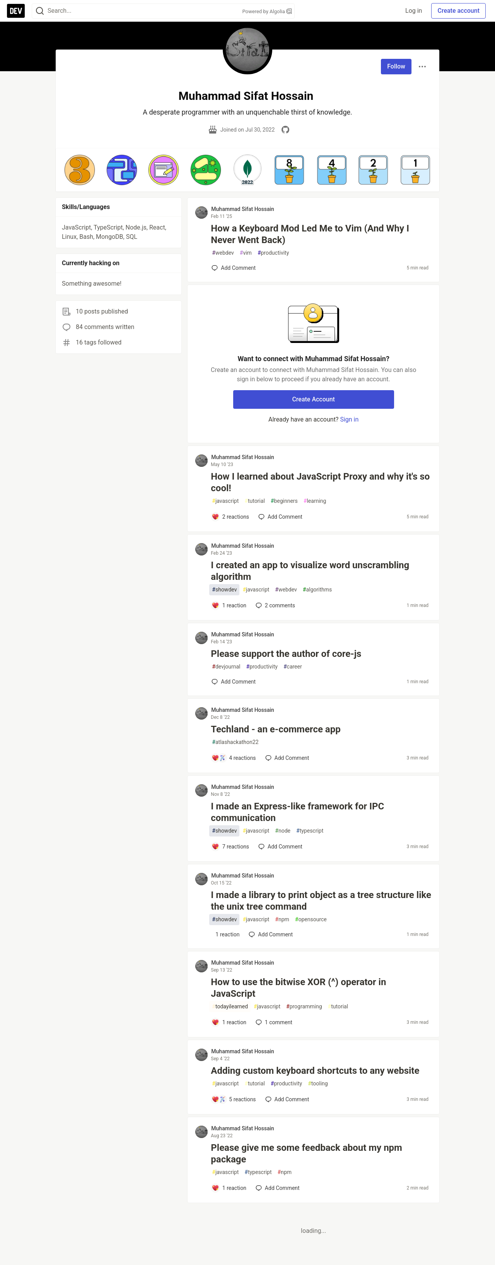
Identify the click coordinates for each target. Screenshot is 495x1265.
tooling (318, 1084)
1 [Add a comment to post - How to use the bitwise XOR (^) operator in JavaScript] (273, 1022)
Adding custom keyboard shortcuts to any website (315, 1070)
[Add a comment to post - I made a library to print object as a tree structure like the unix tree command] (225, 934)
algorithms (317, 590)
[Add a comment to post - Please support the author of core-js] (233, 681)
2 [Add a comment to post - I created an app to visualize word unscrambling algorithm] (274, 605)
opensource (311, 919)
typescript (309, 831)
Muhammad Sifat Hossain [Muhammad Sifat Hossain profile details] (242, 209)
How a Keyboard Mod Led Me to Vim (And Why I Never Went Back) (310, 234)
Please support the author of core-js (286, 653)
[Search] (40, 11)
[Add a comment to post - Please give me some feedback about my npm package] (229, 1188)
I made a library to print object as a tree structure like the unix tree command (321, 901)
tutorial (254, 501)
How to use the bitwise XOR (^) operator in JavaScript (298, 988)
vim (246, 253)
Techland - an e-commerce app (275, 729)
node (282, 831)
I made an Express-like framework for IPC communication (297, 812)
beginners (284, 501)
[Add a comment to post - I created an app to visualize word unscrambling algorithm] (229, 605)
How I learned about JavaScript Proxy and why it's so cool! (320, 482)
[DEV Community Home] (16, 11)
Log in (413, 10)
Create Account (313, 399)
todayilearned (230, 1007)
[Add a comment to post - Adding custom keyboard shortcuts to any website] (233, 1099)
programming (304, 1007)
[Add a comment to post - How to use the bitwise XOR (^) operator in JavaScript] (229, 1022)
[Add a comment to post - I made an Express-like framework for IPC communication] (230, 847)
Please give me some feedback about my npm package (306, 1153)
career (292, 667)
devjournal (226, 667)
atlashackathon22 (235, 742)
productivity (273, 253)
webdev (223, 253)
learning (315, 501)
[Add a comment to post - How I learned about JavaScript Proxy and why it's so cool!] (230, 517)
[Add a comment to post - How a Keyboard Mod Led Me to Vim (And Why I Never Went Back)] (233, 268)
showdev (224, 590)
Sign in (349, 419)
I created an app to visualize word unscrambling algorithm (310, 571)
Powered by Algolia (267, 11)
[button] (79, 169)
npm (282, 919)
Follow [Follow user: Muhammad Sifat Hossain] (396, 66)
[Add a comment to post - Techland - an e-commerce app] (233, 758)
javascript (225, 501)
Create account (458, 10)
